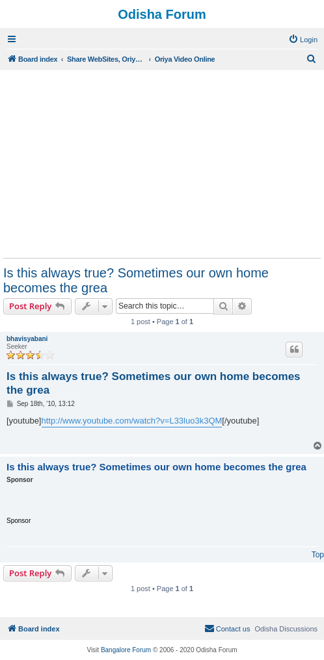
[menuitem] (302, 39)
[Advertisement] (162, 164)
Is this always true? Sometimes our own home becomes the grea (136, 280)
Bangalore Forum (126, 650)
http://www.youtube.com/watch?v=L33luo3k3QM (132, 420)
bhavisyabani (27, 338)
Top (318, 554)
